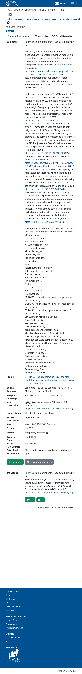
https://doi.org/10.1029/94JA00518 (42, 120)
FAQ (7, 602)
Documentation (13, 606)
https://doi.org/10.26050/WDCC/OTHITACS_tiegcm (50, 492)
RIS (40, 499)
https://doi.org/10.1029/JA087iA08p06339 (46, 153)
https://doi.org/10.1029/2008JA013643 (44, 221)
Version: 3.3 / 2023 (66, 670)
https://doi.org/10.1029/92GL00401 (56, 64)
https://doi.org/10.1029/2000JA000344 (44, 189)
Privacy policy (12, 624)
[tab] (19, 36)
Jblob (8, 641)
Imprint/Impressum (15, 628)
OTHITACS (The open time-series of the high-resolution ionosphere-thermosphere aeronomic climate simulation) (49, 380)
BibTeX (30, 499)
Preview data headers (39, 461)
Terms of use (11, 620)
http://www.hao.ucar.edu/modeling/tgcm (46, 71)
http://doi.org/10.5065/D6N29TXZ (42, 169)
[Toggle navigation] (73, 3)
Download (15, 461)
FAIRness (10, 610)
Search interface (13, 637)
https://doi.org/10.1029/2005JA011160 (44, 123)
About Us (10, 595)
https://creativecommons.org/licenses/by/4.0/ (48, 408)
